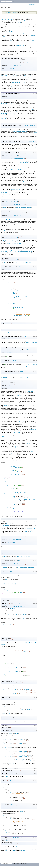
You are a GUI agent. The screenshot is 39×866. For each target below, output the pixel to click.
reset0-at (4, 770)
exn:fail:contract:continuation (8, 103)
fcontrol (4, 603)
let (11, 289)
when (5, 475)
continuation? (9, 155)
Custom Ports (22, 39)
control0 (4, 729)
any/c (6, 69)
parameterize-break (19, 435)
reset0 (3, 727)
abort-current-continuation (18, 82)
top (14, 1)
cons (24, 492)
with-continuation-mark (10, 303)
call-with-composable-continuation (11, 211)
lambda (11, 282)
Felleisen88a (27, 642)
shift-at (4, 718)
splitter (4, 804)
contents (17, 1)
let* (4, 488)
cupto (3, 843)
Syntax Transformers (22, 33)
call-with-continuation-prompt (10, 58)
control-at (5, 682)
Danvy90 (17, 702)
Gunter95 (17, 846)
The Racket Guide (14, 12)
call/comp (4, 560)
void (13, 292)
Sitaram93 (19, 22)
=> (9, 613)
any (27, 62)
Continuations (7, 12)
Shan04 (16, 733)
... (21, 326)
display (17, 467)
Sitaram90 (3, 644)
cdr (21, 502)
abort (3, 571)
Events (10, 40)
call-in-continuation (7, 266)
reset (25, 531)
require (3, 519)
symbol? (7, 126)
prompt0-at (5, 768)
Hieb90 (17, 784)
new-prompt (5, 837)
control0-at (5, 772)
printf (6, 590)
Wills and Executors (20, 45)
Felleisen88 (33, 642)
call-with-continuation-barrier (8, 53)
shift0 (3, 730)
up (33, 1)
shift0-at (4, 773)
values (20, 352)
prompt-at (17, 619)
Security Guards (24, 42)
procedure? (8, 64)
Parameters (32, 40)
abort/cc (4, 550)
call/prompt (5, 536)
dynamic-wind (33, 164)
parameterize (12, 493)
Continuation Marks (16, 432)
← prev (31, 1)
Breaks (2, 436)
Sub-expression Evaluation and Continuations (13, 18)
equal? (16, 129)
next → (36, 1)
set (2, 842)
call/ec (4, 258)
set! (14, 299)
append (16, 492)
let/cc (3, 323)
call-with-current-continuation (10, 152)
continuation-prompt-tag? (15, 65)
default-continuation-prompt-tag (17, 67)
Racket (31, 4)
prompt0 (4, 725)
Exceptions (10, 31)
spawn (3, 780)
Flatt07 (25, 21)
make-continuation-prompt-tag (10, 123)
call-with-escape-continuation (10, 236)
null (9, 489)
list (21, 492)
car (20, 503)
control (4, 639)
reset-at (4, 717)
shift (3, 699)
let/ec (3, 329)
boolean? (15, 360)
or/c (9, 68)
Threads (25, 194)
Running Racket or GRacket (8, 49)
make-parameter (12, 488)
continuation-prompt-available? (10, 347)
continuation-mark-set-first (20, 315)
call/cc (4, 199)
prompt (30, 531)
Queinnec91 (21, 811)
